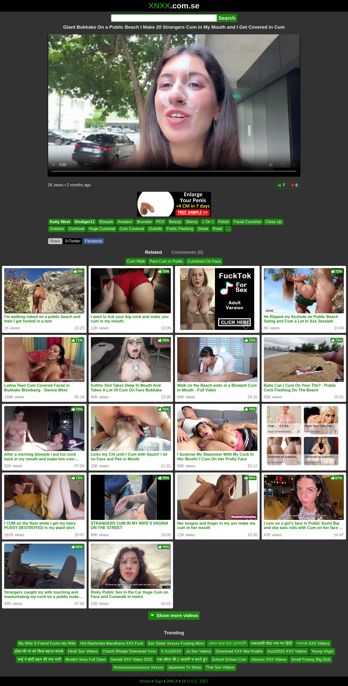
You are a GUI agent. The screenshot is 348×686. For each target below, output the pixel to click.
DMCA (172, 681)
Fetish (223, 222)
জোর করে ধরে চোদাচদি (227, 643)
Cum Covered (132, 229)
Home (145, 681)
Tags (158, 681)
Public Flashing (179, 229)
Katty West (60, 222)
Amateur (124, 222)
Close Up (274, 222)
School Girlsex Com (229, 659)
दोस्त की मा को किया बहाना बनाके (39, 651)
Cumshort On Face (204, 261)
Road (217, 229)
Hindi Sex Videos (83, 651)
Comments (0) (187, 252)
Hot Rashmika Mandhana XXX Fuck (111, 643)
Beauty (175, 222)
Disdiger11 (85, 222)
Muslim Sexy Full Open (85, 659)
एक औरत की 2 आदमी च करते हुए (182, 659)
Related (153, 252)
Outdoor (57, 229)
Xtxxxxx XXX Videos (269, 659)
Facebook (93, 241)
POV (160, 222)
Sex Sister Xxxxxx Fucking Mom (176, 643)
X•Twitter (72, 241)
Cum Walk (136, 261)
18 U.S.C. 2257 (194, 681)
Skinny (192, 222)
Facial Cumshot (247, 222)
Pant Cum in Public (166, 261)
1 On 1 (208, 222)
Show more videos (174, 615)
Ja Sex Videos (198, 651)
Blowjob (106, 222)
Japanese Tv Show (184, 667)
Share (55, 241)
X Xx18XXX (171, 651)
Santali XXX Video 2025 (131, 659)
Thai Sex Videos (220, 667)
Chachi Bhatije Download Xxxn (129, 651)
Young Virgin (322, 651)
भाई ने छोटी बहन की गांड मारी (39, 659)
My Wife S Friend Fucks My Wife (47, 643)
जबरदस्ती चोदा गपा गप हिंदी (271, 643)
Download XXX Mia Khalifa (239, 651)
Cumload (76, 229)
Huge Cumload (102, 229)
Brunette (144, 222)
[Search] (164, 18)
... (228, 229)
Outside (155, 229)
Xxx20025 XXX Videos (287, 651)
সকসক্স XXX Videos (313, 643)
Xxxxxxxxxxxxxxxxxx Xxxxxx (138, 667)
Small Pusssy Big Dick (310, 659)
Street (203, 229)
